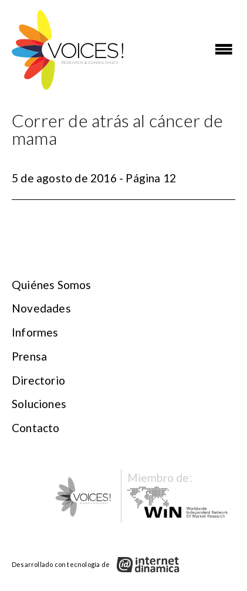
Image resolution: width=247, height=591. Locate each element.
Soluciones (39, 403)
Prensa (29, 356)
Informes (35, 332)
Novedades (41, 308)
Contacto (36, 427)
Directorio (38, 380)
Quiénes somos (52, 284)
